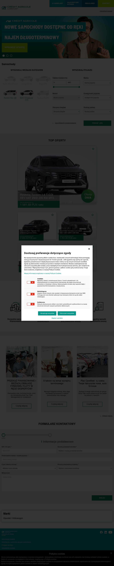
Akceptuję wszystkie (47, 313)
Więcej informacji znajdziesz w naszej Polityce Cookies (42, 273)
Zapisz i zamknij (57, 318)
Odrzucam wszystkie (67, 313)
